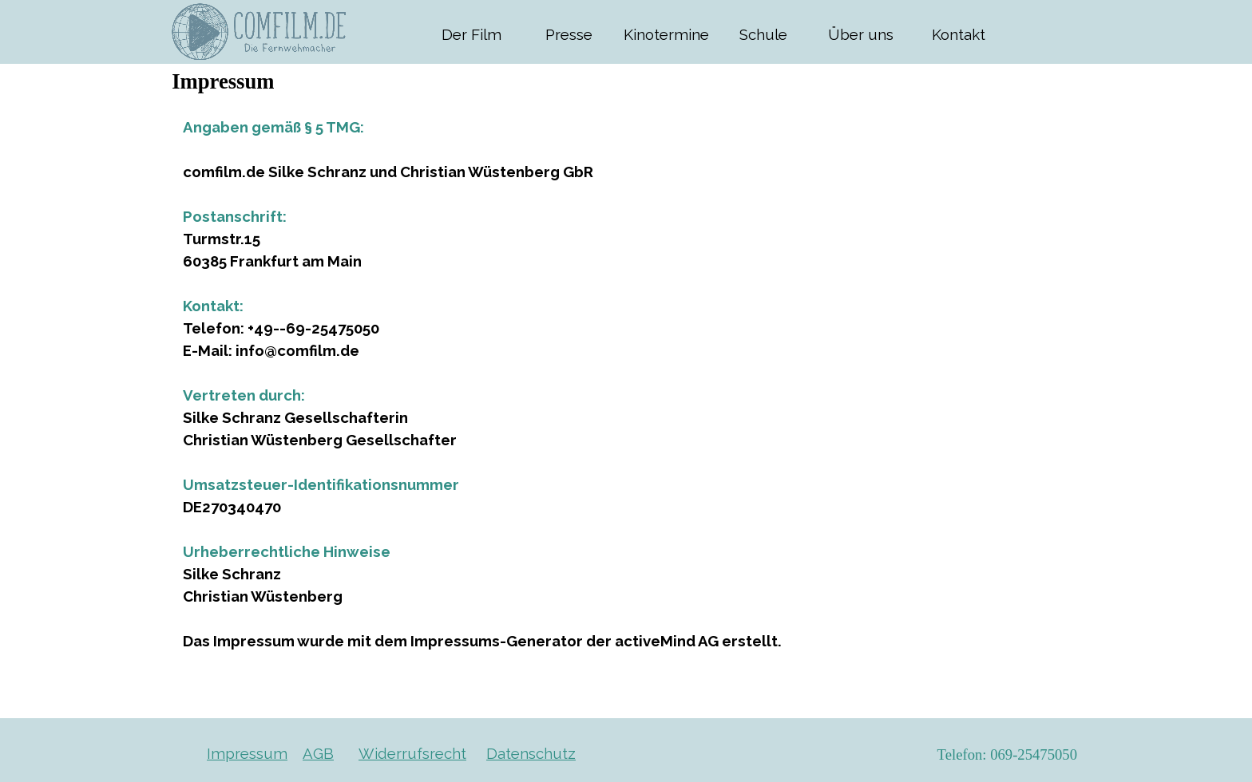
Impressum (247, 753)
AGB (318, 753)
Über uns (860, 34)
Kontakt (958, 34)
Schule (763, 34)
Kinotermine (666, 34)
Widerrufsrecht (412, 753)
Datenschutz (531, 753)
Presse (568, 34)
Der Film (471, 34)
